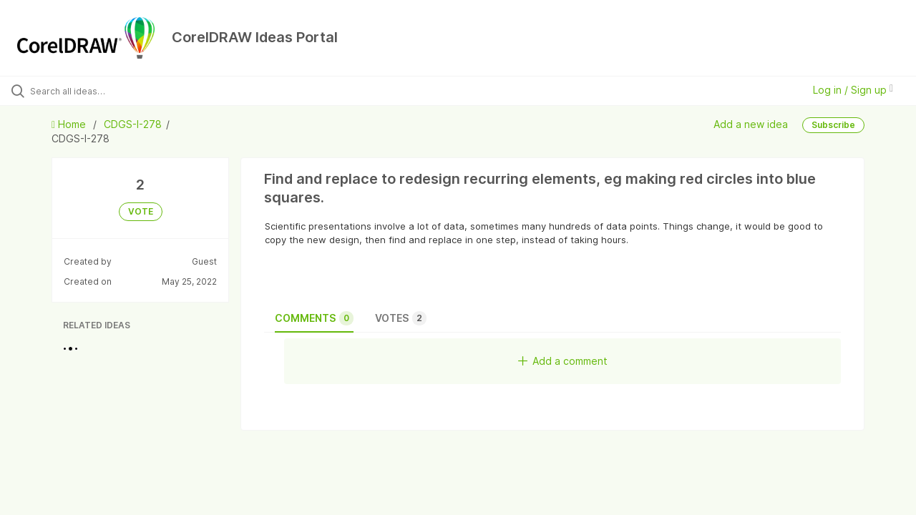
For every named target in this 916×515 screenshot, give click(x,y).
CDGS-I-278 (133, 124)
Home (70, 124)
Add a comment (563, 361)
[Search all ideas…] (109, 90)
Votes (401, 318)
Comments (314, 318)
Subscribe (833, 124)
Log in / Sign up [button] (853, 90)
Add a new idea (750, 123)
